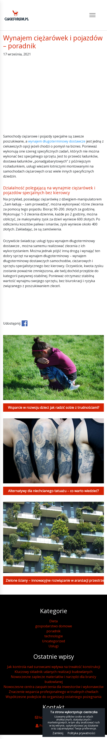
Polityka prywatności (81, 733)
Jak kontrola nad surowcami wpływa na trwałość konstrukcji (53, 666)
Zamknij (57, 733)
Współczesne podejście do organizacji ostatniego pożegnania (53, 696)
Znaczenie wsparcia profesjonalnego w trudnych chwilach (53, 691)
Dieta (53, 621)
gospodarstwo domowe (53, 626)
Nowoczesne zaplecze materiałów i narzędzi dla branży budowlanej (53, 679)
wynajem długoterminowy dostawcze (56, 141)
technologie (53, 636)
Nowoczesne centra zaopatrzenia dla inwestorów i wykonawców (53, 686)
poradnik (53, 631)
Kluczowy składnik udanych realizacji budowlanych (53, 671)
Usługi (53, 646)
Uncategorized (53, 641)
